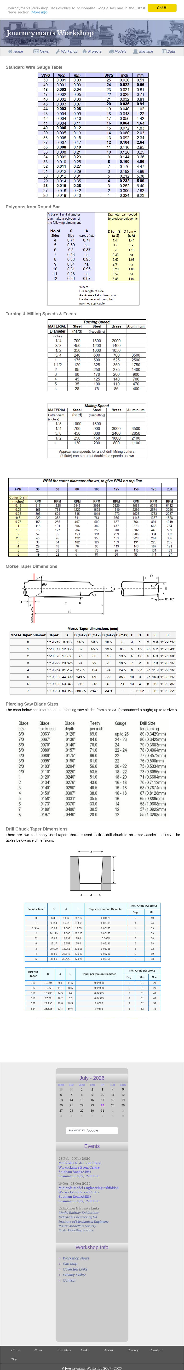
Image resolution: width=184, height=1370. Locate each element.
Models (117, 51)
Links (84, 1350)
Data (168, 51)
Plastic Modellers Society (77, 1226)
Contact (69, 1280)
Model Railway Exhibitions (78, 1213)
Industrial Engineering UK (77, 1217)
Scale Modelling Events (75, 1230)
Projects (92, 51)
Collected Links (75, 1269)
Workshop (67, 51)
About (108, 1350)
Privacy (132, 1350)
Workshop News (76, 1258)
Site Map (70, 1264)
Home (15, 51)
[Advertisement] (92, 1044)
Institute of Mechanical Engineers (83, 1221)
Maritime (143, 51)
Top (14, 1359)
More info (39, 12)
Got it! (162, 7)
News (41, 51)
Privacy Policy (74, 1275)
